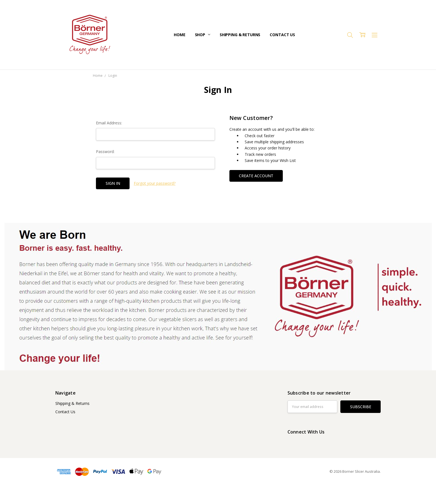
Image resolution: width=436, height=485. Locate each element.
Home (179, 34)
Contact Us (282, 34)
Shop (202, 34)
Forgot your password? (154, 183)
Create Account (256, 175)
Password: (105, 151)
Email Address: (109, 122)
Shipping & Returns (240, 34)
